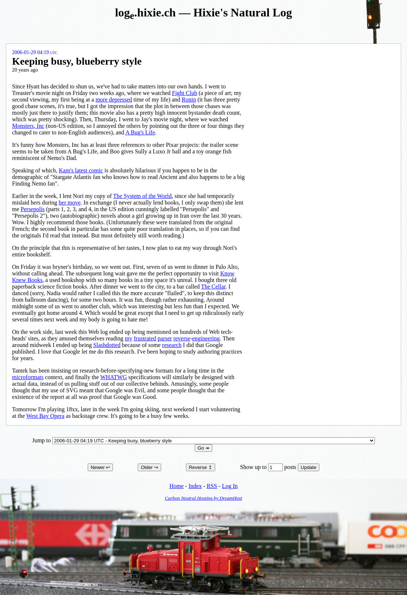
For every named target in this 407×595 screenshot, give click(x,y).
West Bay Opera (45, 416)
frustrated (145, 338)
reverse (181, 338)
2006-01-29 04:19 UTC (34, 52)
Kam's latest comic (81, 170)
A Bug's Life (140, 132)
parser (164, 338)
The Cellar (213, 286)
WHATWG (113, 377)
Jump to (203, 440)
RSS (212, 486)
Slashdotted (107, 345)
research (172, 345)
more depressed (113, 99)
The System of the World (142, 196)
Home (176, 486)
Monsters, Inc (28, 126)
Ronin (189, 99)
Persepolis (33, 209)
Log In (229, 486)
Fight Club (184, 93)
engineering (206, 338)
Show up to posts (269, 467)
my (128, 338)
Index (195, 486)
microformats (27, 377)
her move (70, 202)
